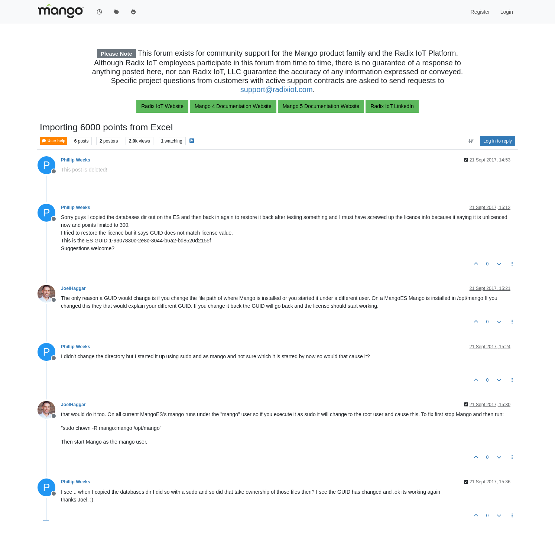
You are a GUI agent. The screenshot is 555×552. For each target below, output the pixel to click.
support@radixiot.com (276, 89)
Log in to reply (497, 141)
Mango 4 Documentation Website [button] (233, 106)
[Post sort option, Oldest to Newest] (471, 141)
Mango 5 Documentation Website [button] (321, 106)
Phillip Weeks (75, 160)
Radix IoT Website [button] (162, 106)
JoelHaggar (73, 288)
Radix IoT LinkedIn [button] (391, 106)
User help (53, 140)
